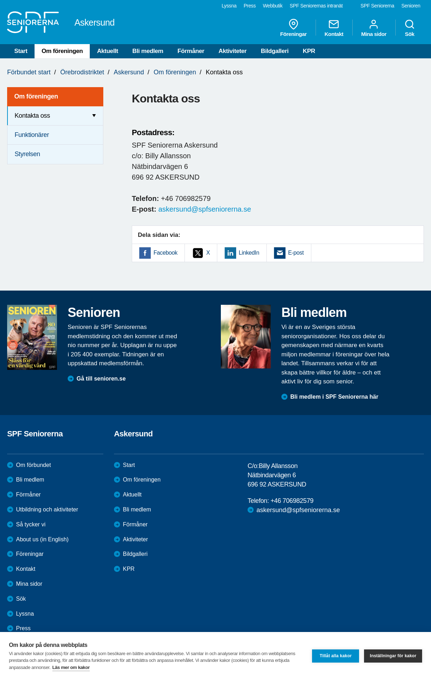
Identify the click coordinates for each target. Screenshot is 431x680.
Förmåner (190, 51)
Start (20, 51)
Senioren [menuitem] (410, 6)
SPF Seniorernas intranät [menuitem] (316, 6)
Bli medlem (148, 51)
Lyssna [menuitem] (229, 6)
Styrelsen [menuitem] (27, 154)
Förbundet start (29, 72)
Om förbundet (33, 465)
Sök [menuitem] (409, 28)
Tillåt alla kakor (336, 655)
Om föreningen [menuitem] (36, 96)
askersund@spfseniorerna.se (204, 209)
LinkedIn (249, 253)
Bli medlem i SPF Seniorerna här (334, 397)
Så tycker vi (31, 524)
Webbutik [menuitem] (272, 6)
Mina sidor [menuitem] (373, 28)
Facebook (165, 253)
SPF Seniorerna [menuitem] (377, 6)
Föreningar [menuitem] (293, 28)
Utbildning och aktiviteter (47, 509)
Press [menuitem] (250, 6)
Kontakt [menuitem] (333, 28)
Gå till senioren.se (101, 379)
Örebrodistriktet (82, 72)
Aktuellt (107, 51)
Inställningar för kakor (393, 655)
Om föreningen (62, 51)
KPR (309, 51)
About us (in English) (42, 539)
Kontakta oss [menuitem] (32, 115)
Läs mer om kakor (71, 667)
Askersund (129, 72)
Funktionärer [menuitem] (32, 134)
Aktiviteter (233, 51)
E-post (296, 253)
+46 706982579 (291, 500)
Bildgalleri (275, 51)
